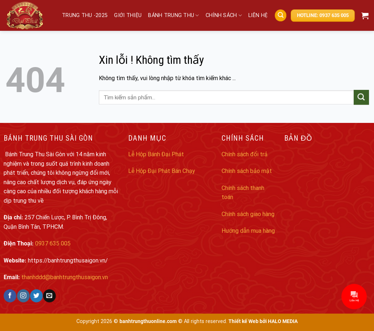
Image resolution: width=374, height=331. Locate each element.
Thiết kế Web (243, 321)
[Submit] (361, 97)
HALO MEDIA (283, 321)
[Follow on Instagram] (23, 296)
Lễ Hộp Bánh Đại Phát (156, 154)
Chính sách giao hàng (248, 214)
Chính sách (224, 15)
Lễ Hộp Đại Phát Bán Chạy (161, 170)
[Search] (280, 15)
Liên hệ (258, 15)
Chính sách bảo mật (247, 170)
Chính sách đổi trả (245, 154)
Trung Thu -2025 (85, 15)
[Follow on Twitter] (36, 296)
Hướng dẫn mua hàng (248, 230)
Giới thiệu (128, 15)
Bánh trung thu (173, 15)
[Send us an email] (49, 296)
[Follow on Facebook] (10, 296)
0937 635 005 (53, 243)
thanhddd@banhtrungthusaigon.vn (64, 277)
